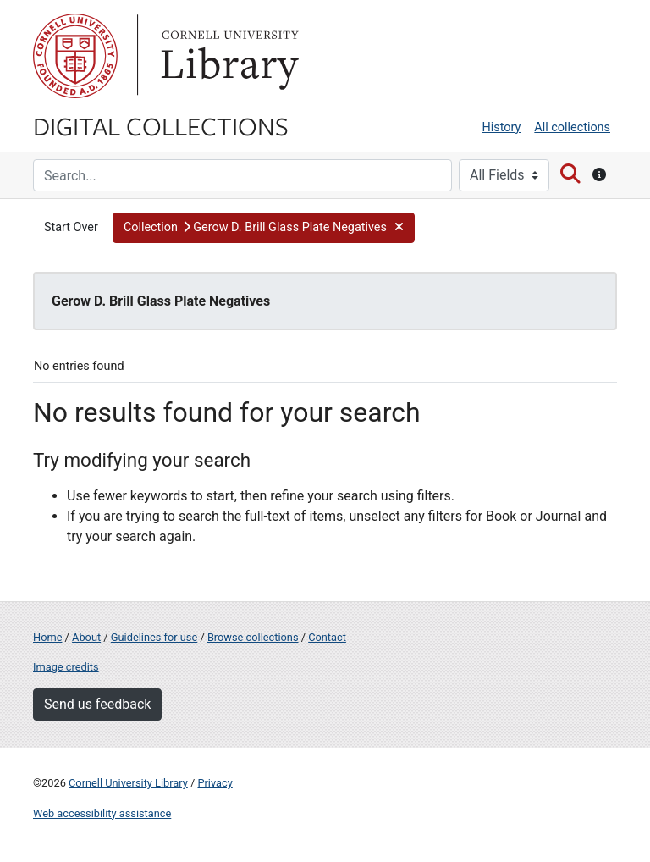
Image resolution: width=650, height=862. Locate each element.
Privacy (214, 782)
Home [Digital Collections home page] (47, 637)
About (86, 637)
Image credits (66, 666)
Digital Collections (161, 125)
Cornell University (75, 56)
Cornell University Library (128, 782)
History (501, 127)
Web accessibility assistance (102, 813)
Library (227, 56)
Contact (327, 637)
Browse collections (253, 637)
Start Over (71, 227)
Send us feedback (97, 704)
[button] (264, 228)
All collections (572, 127)
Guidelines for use (154, 637)
